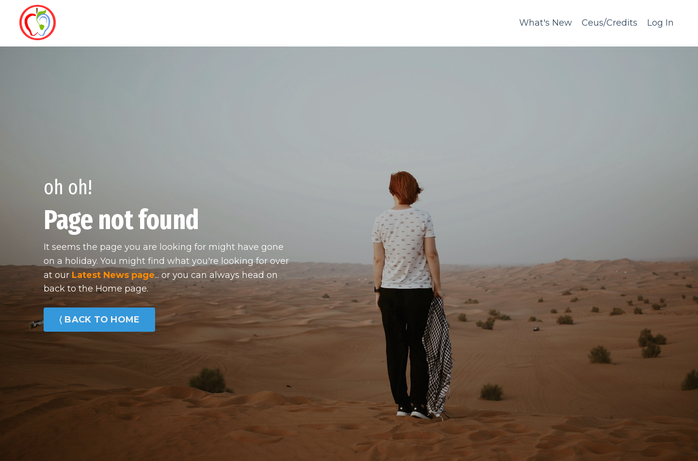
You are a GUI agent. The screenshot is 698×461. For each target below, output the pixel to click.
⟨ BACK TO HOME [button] (99, 319)
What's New (545, 22)
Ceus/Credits (609, 22)
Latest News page (113, 275)
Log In (660, 22)
